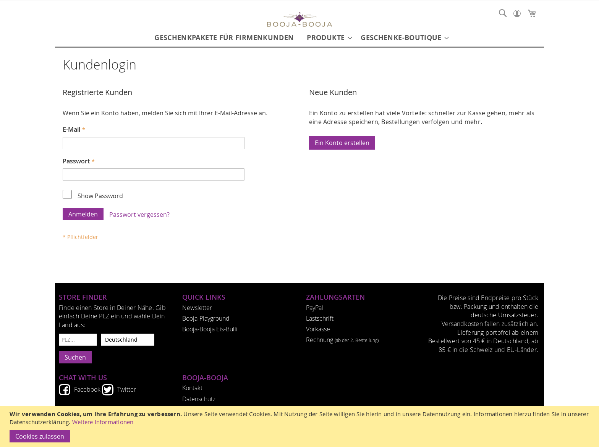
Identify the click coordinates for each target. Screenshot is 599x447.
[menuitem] (224, 38)
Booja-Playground (206, 318)
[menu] (299, 38)
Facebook (87, 389)
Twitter (126, 389)
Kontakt (192, 388)
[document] (300, 426)
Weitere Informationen (103, 422)
